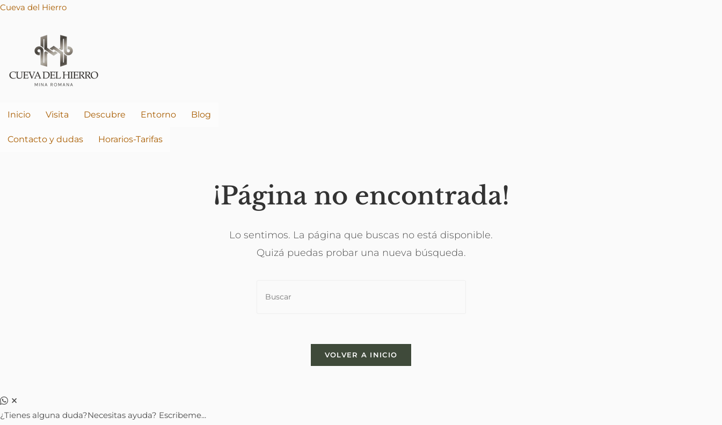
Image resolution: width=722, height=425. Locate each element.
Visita (57, 114)
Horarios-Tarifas (130, 139)
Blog (201, 114)
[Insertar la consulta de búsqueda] (361, 297)
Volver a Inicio (361, 357)
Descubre (105, 114)
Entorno (158, 114)
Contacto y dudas (45, 139)
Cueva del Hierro (33, 7)
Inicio (19, 114)
